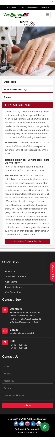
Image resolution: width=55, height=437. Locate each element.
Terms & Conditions (15, 276)
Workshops (10, 81)
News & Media (12, 8)
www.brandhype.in (27, 432)
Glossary (8, 97)
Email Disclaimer (14, 287)
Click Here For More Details (27, 241)
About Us (10, 271)
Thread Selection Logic (16, 89)
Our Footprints (13, 292)
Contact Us (45, 8)
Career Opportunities (29, 8)
